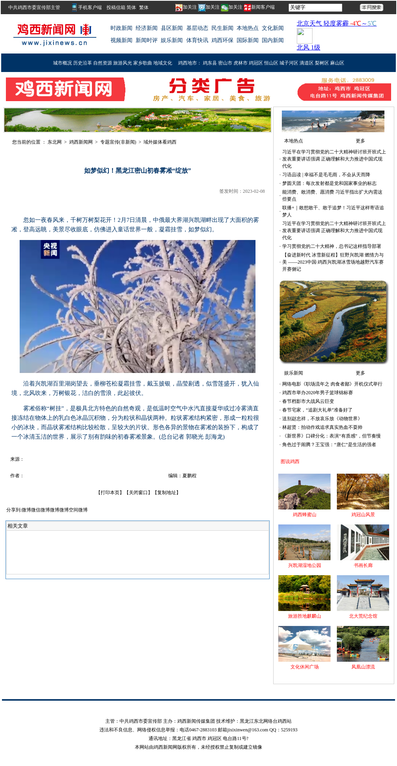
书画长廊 (363, 565)
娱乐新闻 (172, 40)
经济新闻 (147, 28)
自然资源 (102, 63)
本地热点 (248, 28)
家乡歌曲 (142, 63)
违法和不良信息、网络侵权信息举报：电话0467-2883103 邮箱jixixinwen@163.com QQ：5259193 (198, 730)
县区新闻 (172, 28)
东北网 (55, 142)
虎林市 (240, 63)
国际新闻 (248, 40)
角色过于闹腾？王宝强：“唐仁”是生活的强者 (329, 444)
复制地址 (166, 492)
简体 (131, 7)
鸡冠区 (256, 63)
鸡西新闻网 (81, 142)
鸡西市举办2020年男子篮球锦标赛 (317, 392)
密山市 (225, 63)
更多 (360, 141)
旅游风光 (122, 63)
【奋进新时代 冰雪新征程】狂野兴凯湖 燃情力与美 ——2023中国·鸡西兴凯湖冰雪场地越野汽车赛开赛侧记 (333, 262)
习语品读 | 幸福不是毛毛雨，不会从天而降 (326, 174)
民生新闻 (222, 28)
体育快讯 (197, 40)
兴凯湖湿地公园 (304, 565)
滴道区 (307, 63)
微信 (35, 510)
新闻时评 (147, 40)
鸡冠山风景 (363, 514)
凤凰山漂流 (363, 667)
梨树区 (322, 63)
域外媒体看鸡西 (159, 142)
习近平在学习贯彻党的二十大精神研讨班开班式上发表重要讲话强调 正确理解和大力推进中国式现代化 (334, 159)
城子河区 (288, 63)
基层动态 (197, 28)
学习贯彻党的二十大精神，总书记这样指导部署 (331, 246)
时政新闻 (121, 28)
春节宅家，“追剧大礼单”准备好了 (317, 410)
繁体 (144, 7)
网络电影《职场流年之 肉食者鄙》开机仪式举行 (332, 384)
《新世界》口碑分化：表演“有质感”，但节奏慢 (331, 436)
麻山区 (337, 63)
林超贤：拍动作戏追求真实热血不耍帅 (322, 427)
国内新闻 (273, 40)
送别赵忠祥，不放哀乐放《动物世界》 (322, 418)
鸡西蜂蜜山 (304, 514)
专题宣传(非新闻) (118, 142)
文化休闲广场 (304, 667)
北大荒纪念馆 (363, 616)
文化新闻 (273, 28)
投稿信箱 (117, 7)
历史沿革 (82, 63)
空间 (73, 510)
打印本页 (110, 492)
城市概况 (62, 63)
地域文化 (162, 63)
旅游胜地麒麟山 (304, 616)
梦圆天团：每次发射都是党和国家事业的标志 (329, 183)
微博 (26, 510)
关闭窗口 (138, 492)
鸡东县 (210, 63)
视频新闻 (121, 40)
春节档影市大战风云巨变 (308, 401)
